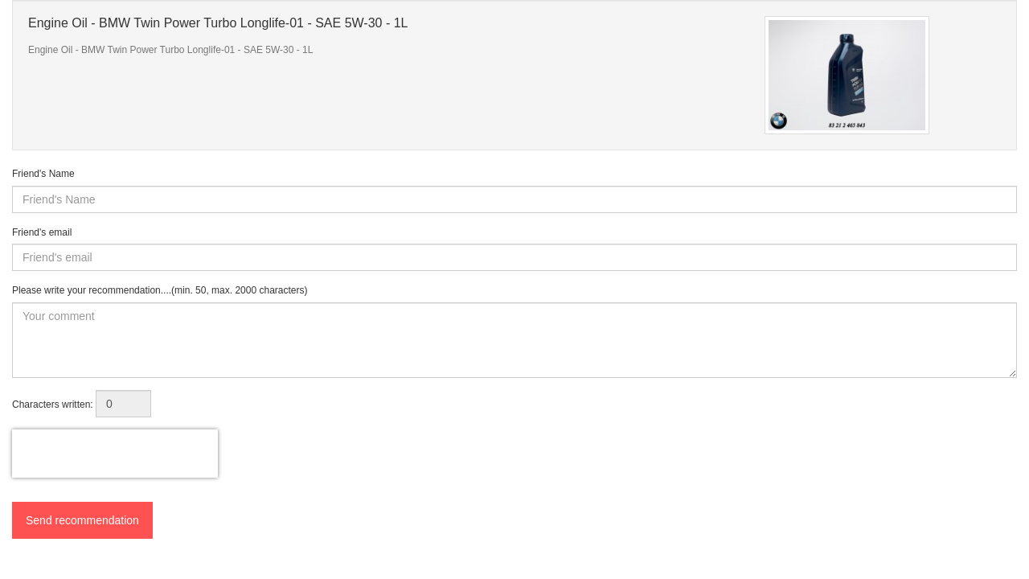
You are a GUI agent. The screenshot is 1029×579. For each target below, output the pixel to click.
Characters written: (52, 404)
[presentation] (115, 453)
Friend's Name (43, 173)
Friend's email (42, 232)
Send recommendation (82, 520)
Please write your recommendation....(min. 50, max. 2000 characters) (160, 290)
